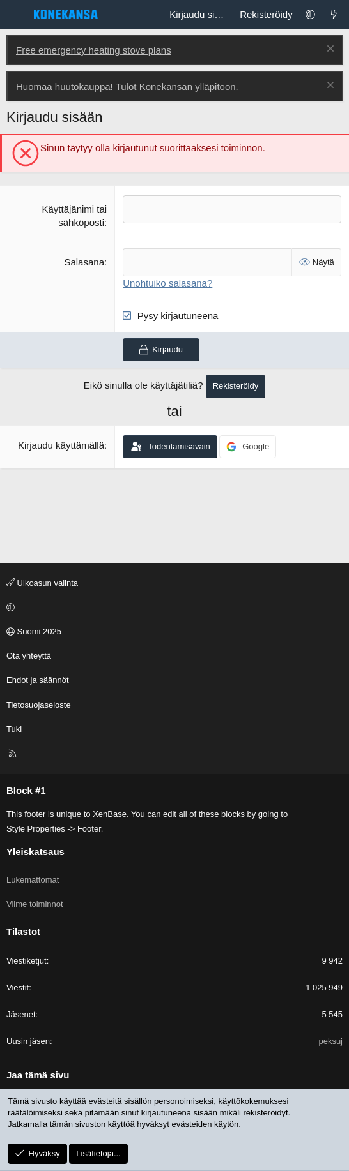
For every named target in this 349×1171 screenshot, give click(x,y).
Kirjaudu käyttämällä (61, 445)
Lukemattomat (32, 879)
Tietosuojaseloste (38, 705)
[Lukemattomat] (334, 14)
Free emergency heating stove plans (93, 50)
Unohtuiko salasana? (167, 283)
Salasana (84, 262)
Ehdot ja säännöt (37, 680)
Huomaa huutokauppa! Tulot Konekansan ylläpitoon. (127, 86)
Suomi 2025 (33, 631)
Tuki (14, 729)
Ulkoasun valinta (42, 583)
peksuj (330, 1041)
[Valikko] (17, 14)
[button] (310, 14)
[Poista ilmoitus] (328, 50)
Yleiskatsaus (35, 851)
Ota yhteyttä (28, 655)
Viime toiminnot (34, 904)
